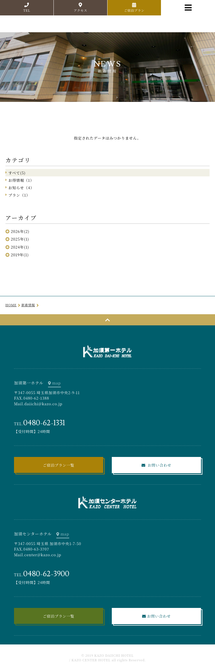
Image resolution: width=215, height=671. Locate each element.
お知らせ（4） (21, 187)
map (56, 383)
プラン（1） (19, 195)
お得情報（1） (21, 180)
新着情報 (28, 305)
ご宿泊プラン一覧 (58, 465)
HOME (11, 305)
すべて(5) (16, 173)
